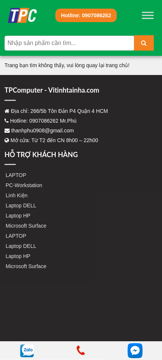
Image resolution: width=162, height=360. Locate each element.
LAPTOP (16, 175)
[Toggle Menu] (148, 15)
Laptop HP (18, 216)
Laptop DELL (21, 205)
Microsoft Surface (26, 226)
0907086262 (86, 15)
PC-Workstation (24, 185)
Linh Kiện (17, 195)
